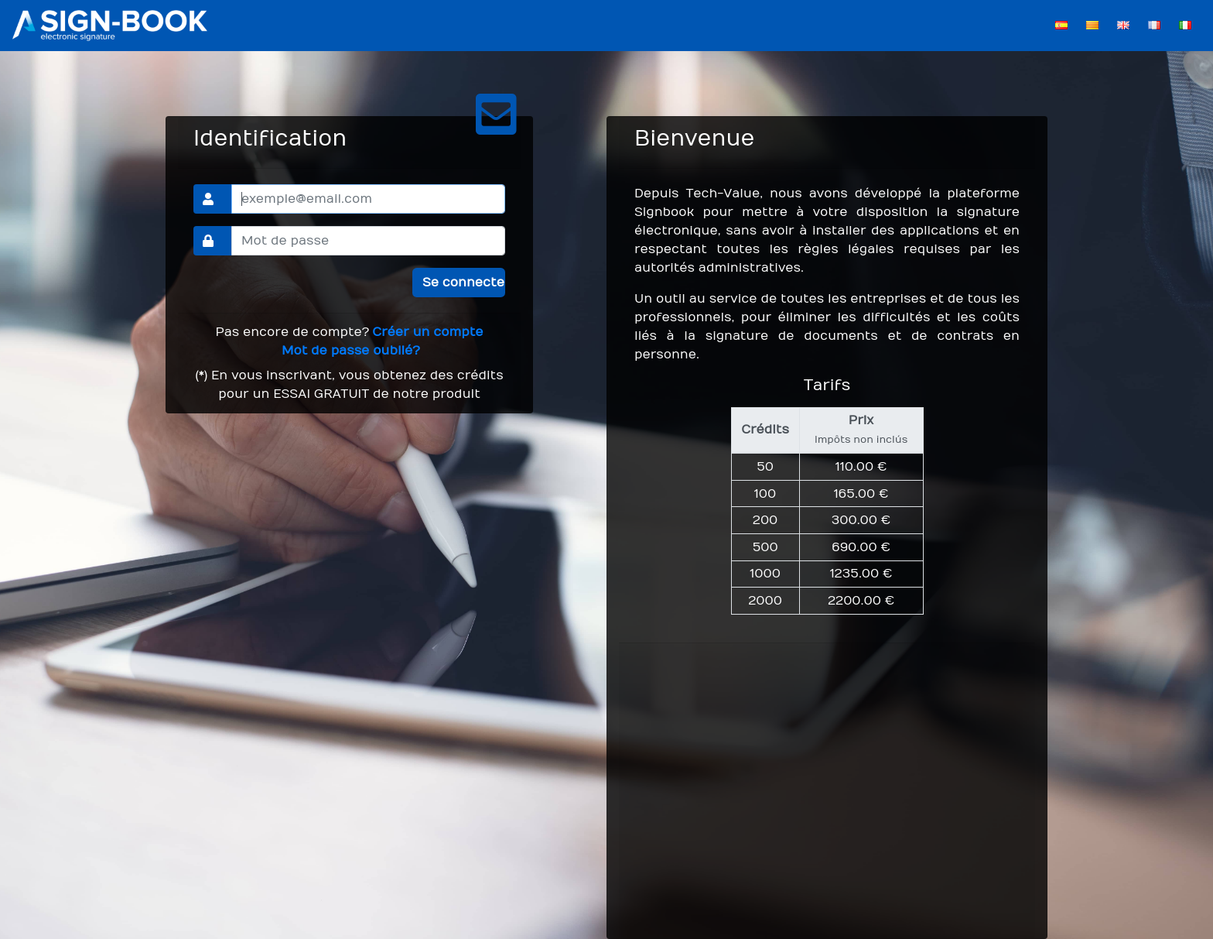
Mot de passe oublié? (351, 351)
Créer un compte (427, 332)
